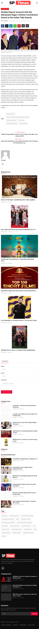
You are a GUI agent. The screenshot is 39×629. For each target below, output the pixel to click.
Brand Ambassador (16, 529)
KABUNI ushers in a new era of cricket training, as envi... (25, 440)
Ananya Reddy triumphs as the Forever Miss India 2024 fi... (24, 485)
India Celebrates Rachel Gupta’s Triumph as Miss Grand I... (24, 502)
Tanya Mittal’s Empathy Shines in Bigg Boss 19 (25, 458)
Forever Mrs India (14, 526)
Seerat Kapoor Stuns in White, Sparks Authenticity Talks (22, 468)
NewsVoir (15, 625)
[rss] (3, 568)
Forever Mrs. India (26, 526)
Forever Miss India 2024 (7, 519)
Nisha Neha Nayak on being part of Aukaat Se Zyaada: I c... (25, 586)
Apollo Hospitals (6, 532)
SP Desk (3, 160)
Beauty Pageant (17, 532)
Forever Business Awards (8, 522)
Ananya (14, 470)
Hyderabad (5, 526)
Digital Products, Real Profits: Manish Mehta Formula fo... (25, 423)
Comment (4, 380)
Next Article (19, 139)
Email (2, 373)
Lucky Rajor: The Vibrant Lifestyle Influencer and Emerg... (24, 406)
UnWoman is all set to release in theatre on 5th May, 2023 (25, 577)
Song (35, 529)
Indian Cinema (5, 529)
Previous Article (19, 132)
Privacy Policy (31, 625)
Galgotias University (28, 532)
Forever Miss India (14, 515)
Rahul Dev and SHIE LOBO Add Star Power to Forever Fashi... (24, 493)
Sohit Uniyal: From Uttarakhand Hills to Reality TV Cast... (25, 431)
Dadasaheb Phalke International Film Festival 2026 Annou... (19, 290)
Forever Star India (26, 519)
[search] (37, 3)
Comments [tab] (5, 361)
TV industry (21, 120)
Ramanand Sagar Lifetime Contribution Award (18, 117)
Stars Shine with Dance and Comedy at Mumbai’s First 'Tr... (18, 229)
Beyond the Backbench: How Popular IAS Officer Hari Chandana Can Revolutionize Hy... (19, 142)
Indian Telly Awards (11, 120)
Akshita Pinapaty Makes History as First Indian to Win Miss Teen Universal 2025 (19, 135)
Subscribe (34, 613)
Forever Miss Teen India (27, 515)
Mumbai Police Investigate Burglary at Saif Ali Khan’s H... (25, 476)
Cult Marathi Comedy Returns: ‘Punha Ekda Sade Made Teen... (17, 260)
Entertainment (27, 529)
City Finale (4, 515)
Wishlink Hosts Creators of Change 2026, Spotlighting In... (18, 350)
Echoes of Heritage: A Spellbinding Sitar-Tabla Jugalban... (18, 200)
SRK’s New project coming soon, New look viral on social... (25, 595)
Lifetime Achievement (12, 123)
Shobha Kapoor (10, 114)
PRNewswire (23, 625)
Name (2, 366)
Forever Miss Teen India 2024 (24, 522)
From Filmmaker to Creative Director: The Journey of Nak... (19, 320)
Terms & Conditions (6, 625)
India (17, 519)
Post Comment (7, 392)
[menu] (2, 3)
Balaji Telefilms (23, 123)
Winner (4, 536)
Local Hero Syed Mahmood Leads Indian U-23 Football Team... (25, 414)
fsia (34, 526)
